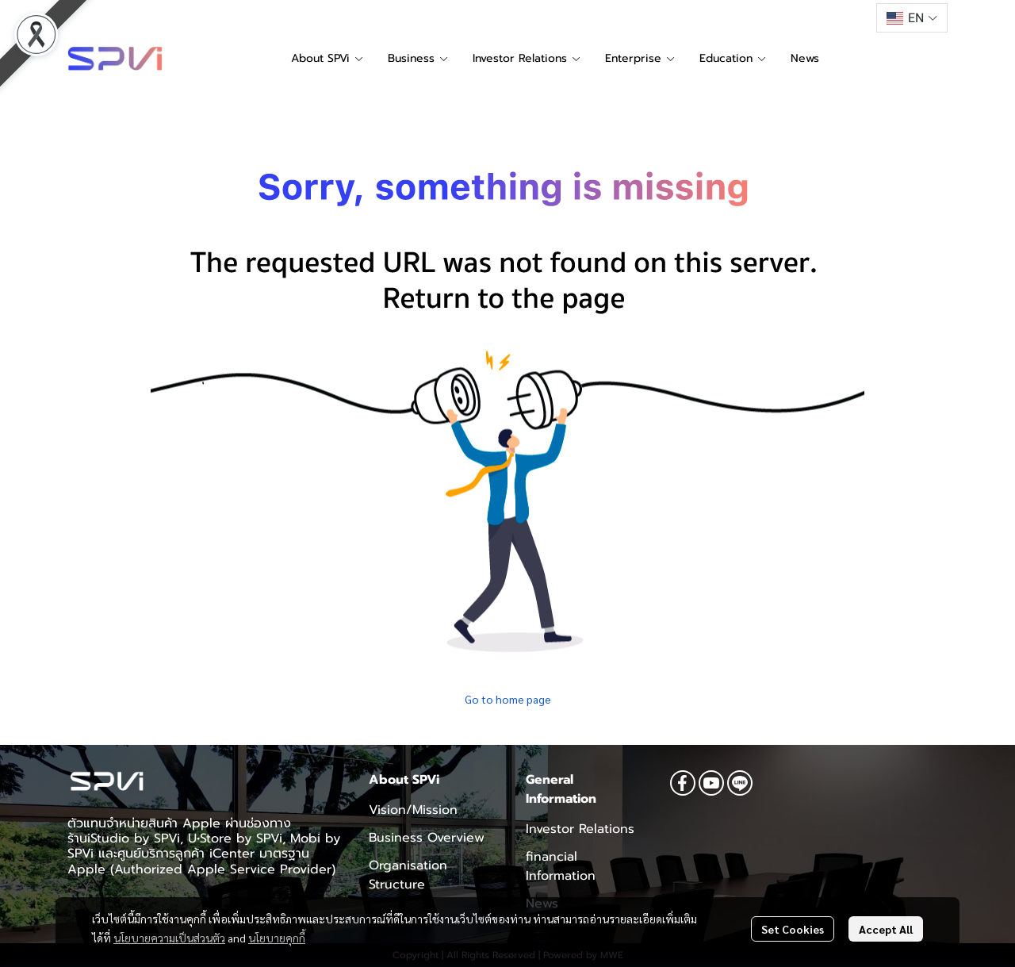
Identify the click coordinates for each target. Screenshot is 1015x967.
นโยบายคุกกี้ (276, 938)
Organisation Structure (408, 875)
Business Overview (427, 837)
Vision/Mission (413, 809)
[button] (912, 18)
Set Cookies (792, 929)
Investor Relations (580, 828)
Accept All (886, 929)
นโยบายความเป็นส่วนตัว (169, 938)
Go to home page (508, 699)
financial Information (561, 866)
